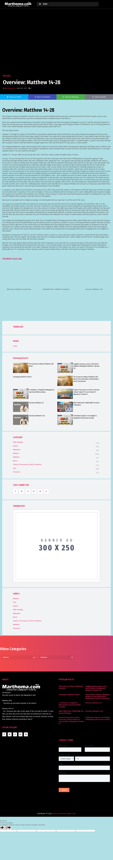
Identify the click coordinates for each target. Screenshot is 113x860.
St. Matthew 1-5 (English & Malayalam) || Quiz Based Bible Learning (41, 391)
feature (15, 446)
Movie (15, 461)
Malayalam (16, 450)
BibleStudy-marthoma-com (64, 814)
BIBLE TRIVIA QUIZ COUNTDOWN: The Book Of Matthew (86, 404)
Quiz (14, 468)
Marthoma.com (10, 88)
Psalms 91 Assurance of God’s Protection (27, 464)
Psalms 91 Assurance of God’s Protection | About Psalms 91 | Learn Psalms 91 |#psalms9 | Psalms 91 (86, 392)
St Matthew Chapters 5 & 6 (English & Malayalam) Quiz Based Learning (85, 417)
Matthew (6, 75)
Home (15, 346)
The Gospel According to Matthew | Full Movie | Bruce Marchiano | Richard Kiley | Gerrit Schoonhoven (86, 379)
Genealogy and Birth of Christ (22, 377)
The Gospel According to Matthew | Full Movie (41, 365)
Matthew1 (16, 457)
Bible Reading (18, 442)
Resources (16, 472)
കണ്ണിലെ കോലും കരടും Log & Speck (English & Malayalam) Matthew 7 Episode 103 (86, 366)
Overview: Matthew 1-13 (36, 403)
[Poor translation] (8, 828)
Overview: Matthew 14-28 (37, 416)
